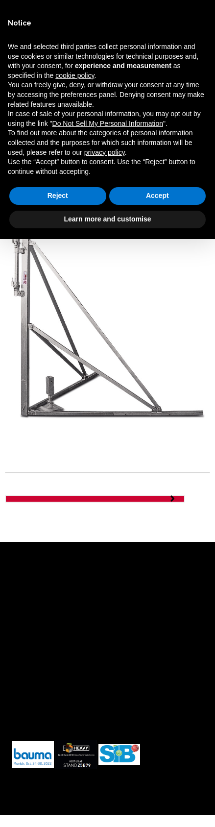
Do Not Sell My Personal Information (107, 123)
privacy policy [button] (104, 152)
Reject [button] (58, 195)
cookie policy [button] (74, 75)
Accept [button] (157, 195)
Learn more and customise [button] (107, 219)
